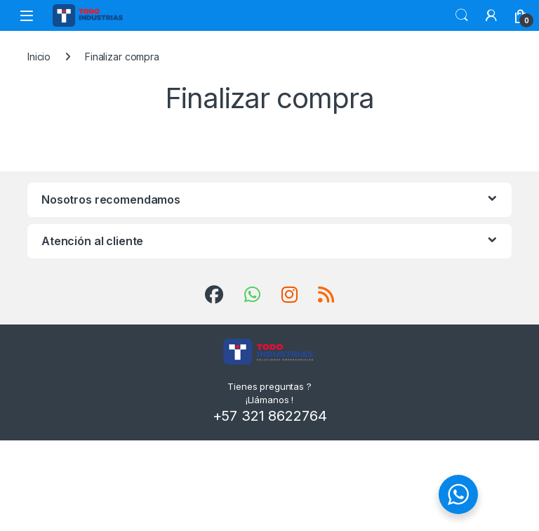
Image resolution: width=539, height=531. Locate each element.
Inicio (39, 57)
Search (462, 15)
